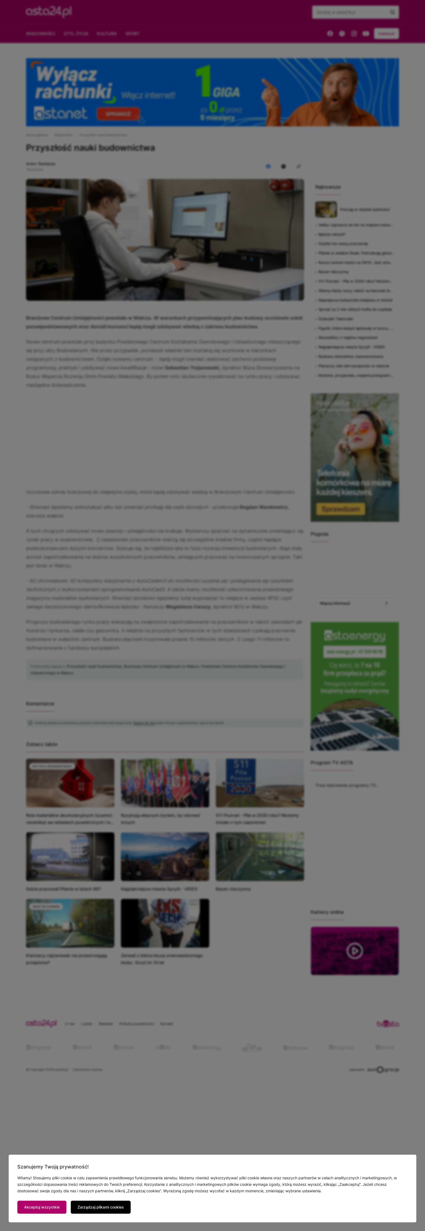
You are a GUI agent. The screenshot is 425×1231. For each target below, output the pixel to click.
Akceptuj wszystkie (42, 1207)
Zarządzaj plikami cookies (101, 1207)
